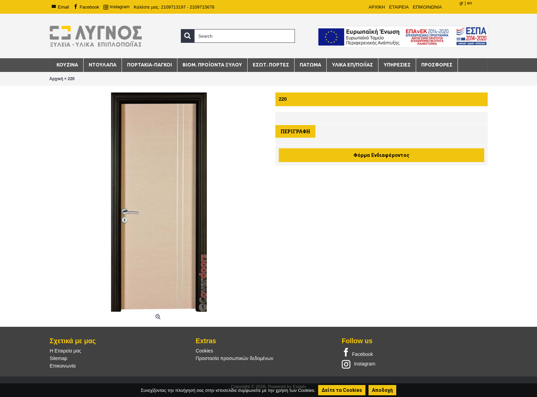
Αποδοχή (382, 390)
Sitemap (58, 358)
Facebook (357, 353)
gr (462, 2)
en (469, 2)
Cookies (204, 350)
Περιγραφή (295, 131)
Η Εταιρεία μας (65, 350)
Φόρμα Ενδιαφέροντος (381, 155)
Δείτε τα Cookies (342, 390)
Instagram (358, 364)
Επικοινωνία (63, 366)
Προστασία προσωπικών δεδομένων (234, 358)
